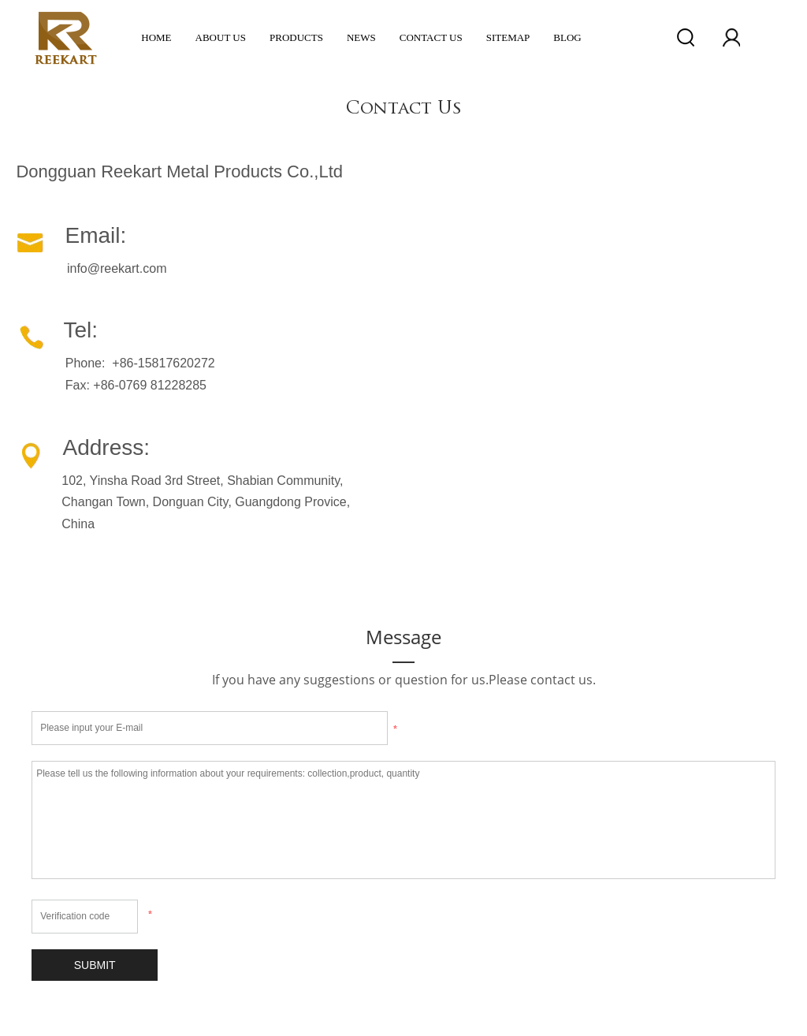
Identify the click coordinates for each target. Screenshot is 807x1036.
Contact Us (431, 37)
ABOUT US (220, 37)
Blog (567, 37)
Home (156, 37)
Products (296, 37)
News (361, 37)
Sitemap (508, 37)
